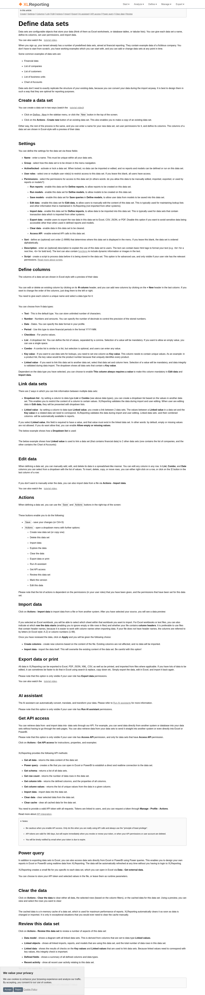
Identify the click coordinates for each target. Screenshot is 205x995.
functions (82, 251)
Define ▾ (152, 4)
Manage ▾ (166, 4)
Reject (18, 989)
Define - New (40, 114)
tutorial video (50, 40)
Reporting (34, 4)
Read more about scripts (50, 260)
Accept (8, 989)
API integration (44, 814)
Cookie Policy (30, 989)
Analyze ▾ (139, 4)
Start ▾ (126, 4)
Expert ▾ (180, 4)
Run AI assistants (122, 703)
